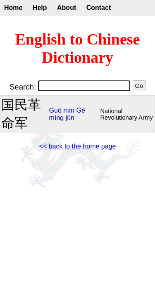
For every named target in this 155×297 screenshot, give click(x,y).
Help (40, 7)
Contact (98, 7)
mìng (56, 117)
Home (13, 7)
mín (68, 110)
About (66, 7)
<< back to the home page (77, 146)
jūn (70, 117)
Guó (55, 110)
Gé (80, 110)
